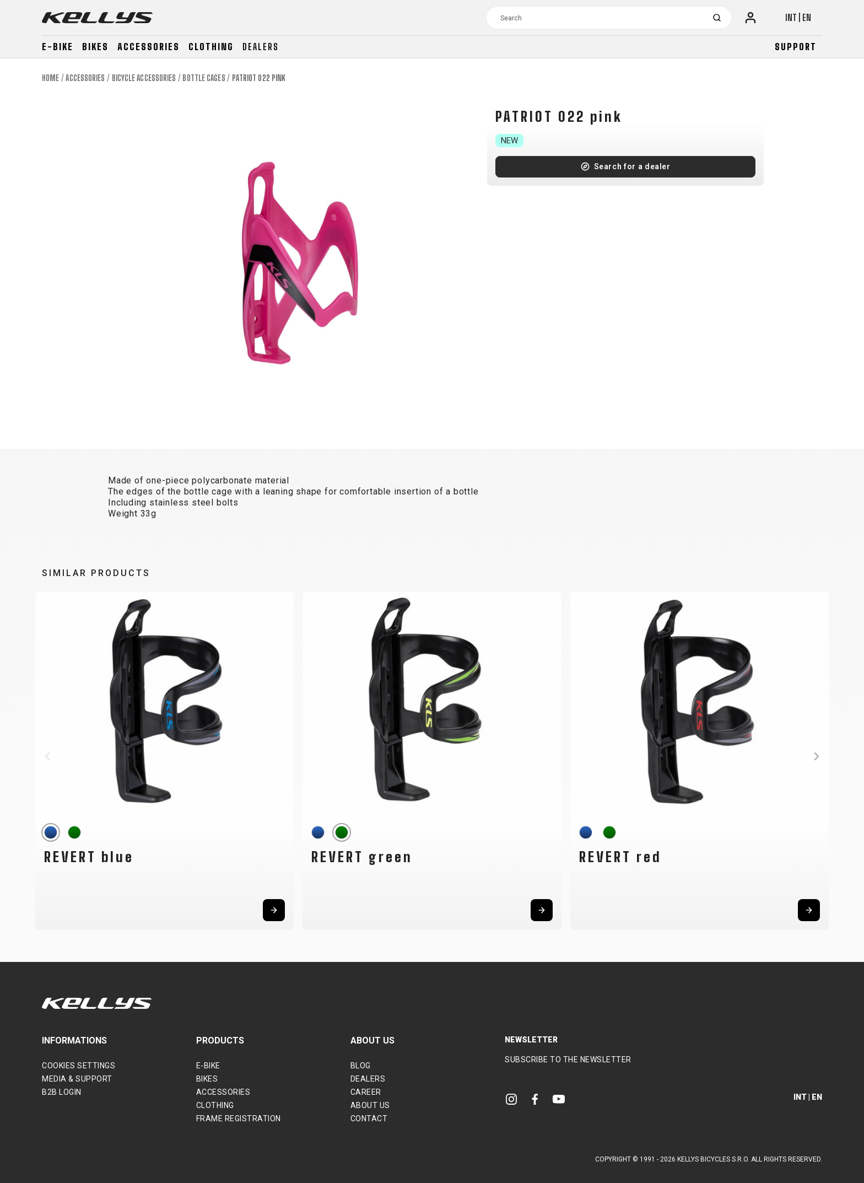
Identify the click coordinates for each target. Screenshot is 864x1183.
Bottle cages (203, 78)
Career (365, 1092)
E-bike (57, 46)
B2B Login (62, 1092)
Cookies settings (78, 1065)
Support (796, 46)
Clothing (211, 46)
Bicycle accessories (144, 78)
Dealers (260, 46)
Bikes (95, 46)
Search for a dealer (632, 166)
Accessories (148, 46)
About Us (370, 1105)
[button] (47, 756)
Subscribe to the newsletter (568, 1059)
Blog (360, 1065)
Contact (369, 1118)
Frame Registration (238, 1118)
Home (50, 78)
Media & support (77, 1078)
